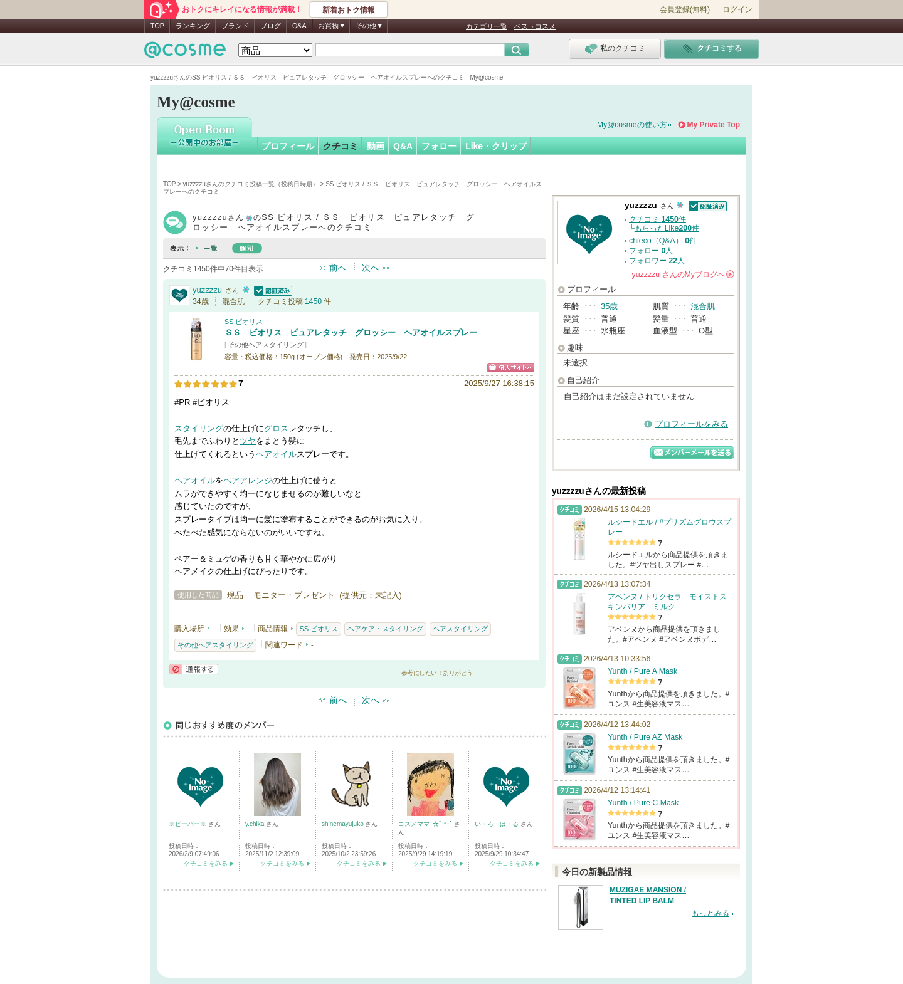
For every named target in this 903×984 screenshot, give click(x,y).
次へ (370, 268)
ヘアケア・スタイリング (385, 628)
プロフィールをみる (691, 424)
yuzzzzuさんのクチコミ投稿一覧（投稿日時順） (251, 184)
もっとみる (710, 913)
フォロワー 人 (657, 260)
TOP (157, 25)
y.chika (255, 823)
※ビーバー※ (188, 823)
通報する (193, 669)
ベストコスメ (535, 26)
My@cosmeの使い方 (632, 124)
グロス (276, 428)
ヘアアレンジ (247, 480)
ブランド (235, 25)
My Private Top (713, 124)
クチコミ (340, 146)
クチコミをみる (206, 863)
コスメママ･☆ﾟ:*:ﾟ (426, 823)
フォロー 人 (651, 250)
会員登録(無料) (685, 9)
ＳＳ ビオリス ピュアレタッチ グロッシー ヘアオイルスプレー (350, 332)
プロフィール (287, 146)
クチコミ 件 (657, 219)
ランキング (193, 25)
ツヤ (248, 441)
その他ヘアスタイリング (266, 344)
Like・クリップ (496, 146)
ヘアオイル (276, 454)
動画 (375, 146)
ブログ (270, 25)
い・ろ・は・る (497, 823)
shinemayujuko (343, 823)
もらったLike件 (667, 228)
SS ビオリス (243, 321)
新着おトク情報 (348, 10)
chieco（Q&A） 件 (663, 240)
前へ (338, 268)
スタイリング (198, 428)
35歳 (609, 306)
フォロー (439, 146)
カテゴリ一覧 (486, 26)
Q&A (299, 25)
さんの (683, 274)
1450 (313, 301)
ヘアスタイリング (460, 628)
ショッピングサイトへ (510, 367)
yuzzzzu (207, 290)
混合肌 (702, 306)
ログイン (737, 9)
